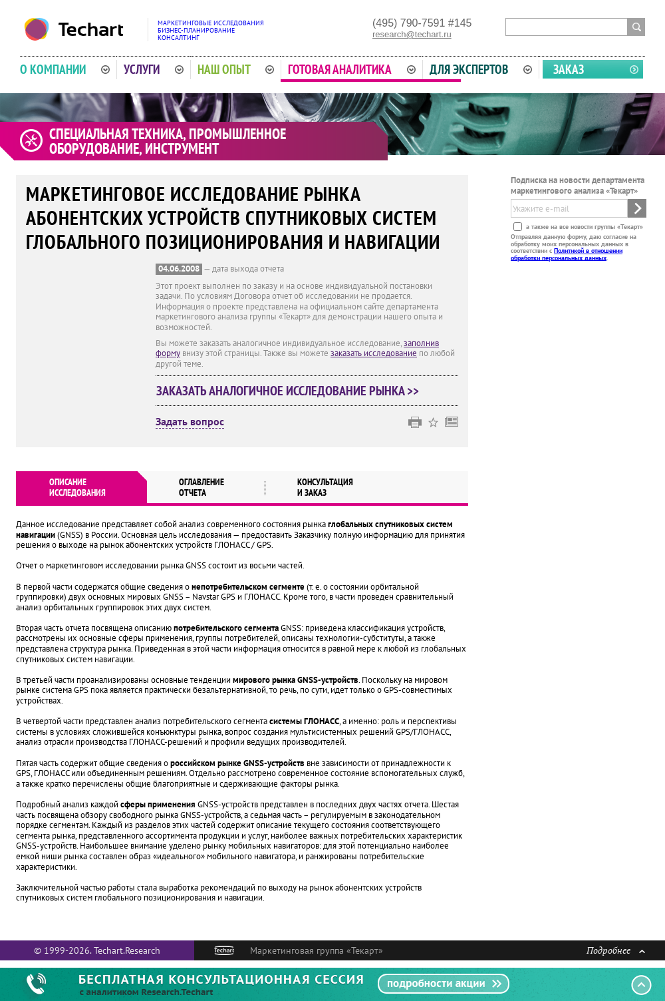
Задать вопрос (190, 422)
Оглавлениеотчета (201, 487)
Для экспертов (481, 69)
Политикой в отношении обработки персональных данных (566, 254)
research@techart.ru (412, 34)
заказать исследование (374, 353)
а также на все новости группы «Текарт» (583, 226)
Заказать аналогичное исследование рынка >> (287, 390)
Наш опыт (236, 69)
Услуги (154, 69)
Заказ (568, 69)
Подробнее (616, 950)
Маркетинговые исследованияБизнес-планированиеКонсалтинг (211, 30)
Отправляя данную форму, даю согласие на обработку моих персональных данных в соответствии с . (573, 247)
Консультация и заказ (325, 487)
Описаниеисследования (77, 487)
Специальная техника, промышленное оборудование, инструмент (167, 141)
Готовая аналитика (352, 69)
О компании (65, 69)
